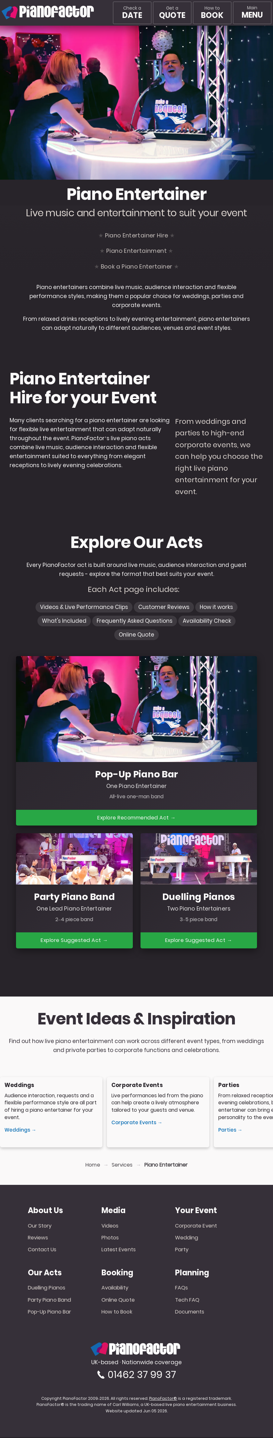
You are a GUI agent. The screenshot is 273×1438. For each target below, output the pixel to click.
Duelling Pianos (47, 1288)
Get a (172, 13)
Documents (190, 1312)
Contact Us (42, 1250)
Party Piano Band (49, 1300)
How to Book (116, 1312)
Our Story (40, 1226)
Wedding (186, 1238)
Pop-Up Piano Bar (49, 1312)
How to (212, 13)
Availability (114, 1288)
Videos (110, 1226)
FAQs (181, 1288)
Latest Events (118, 1250)
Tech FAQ (187, 1300)
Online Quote (118, 1300)
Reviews (38, 1238)
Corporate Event (196, 1226)
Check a (132, 13)
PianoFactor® (163, 1399)
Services (122, 1165)
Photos (110, 1238)
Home (92, 1165)
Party (182, 1250)
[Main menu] (252, 13)
